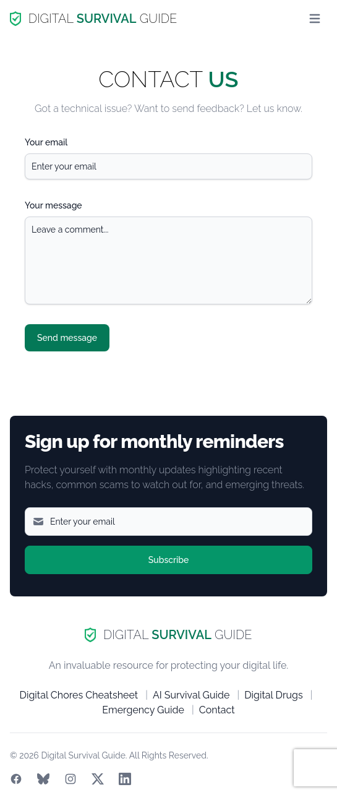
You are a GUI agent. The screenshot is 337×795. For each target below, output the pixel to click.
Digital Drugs (273, 695)
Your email (46, 142)
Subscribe (168, 560)
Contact (217, 710)
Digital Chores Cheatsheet (79, 695)
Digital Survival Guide (83, 755)
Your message (53, 205)
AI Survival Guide (191, 695)
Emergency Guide (143, 710)
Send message (67, 338)
